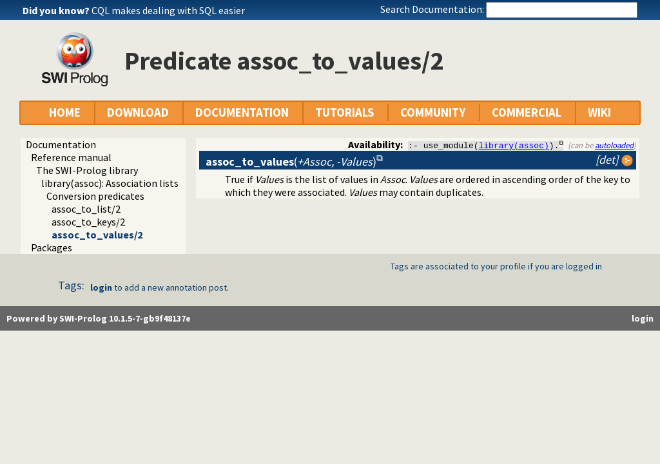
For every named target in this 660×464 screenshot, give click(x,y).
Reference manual (71, 157)
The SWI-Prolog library (87, 170)
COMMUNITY (432, 112)
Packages (51, 247)
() (291, 161)
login (101, 287)
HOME (65, 112)
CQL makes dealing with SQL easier (168, 10)
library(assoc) (514, 145)
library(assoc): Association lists (110, 183)
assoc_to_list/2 (86, 208)
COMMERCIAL (526, 112)
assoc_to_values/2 (97, 234)
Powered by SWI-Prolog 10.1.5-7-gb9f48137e (98, 318)
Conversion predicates (95, 195)
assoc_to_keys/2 (88, 221)
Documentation (61, 144)
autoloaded (614, 145)
